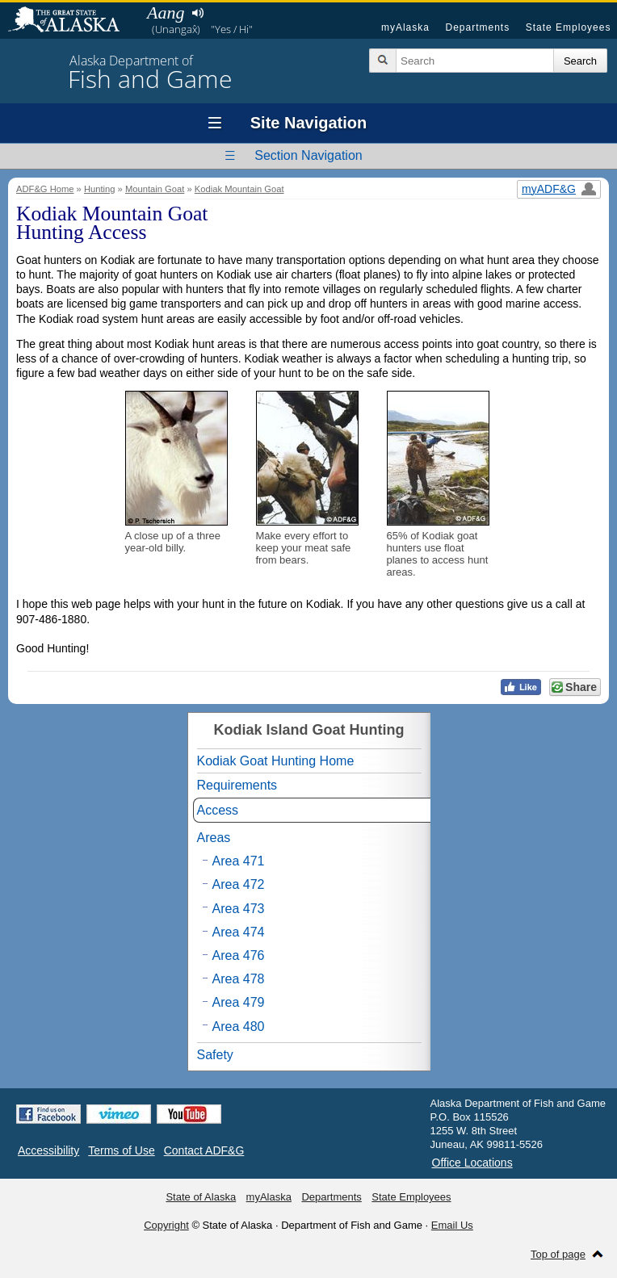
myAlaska (405, 27)
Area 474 (238, 932)
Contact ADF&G (204, 1150)
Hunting (99, 189)
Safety (215, 1055)
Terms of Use (121, 1150)
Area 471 (238, 861)
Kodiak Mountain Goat (239, 189)
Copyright (166, 1225)
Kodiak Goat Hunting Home (276, 761)
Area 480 (238, 1026)
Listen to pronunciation (197, 13)
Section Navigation (308, 155)
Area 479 (238, 1002)
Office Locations (472, 1162)
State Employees (568, 27)
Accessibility (48, 1150)
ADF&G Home (45, 189)
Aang (165, 12)
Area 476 (238, 955)
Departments (477, 27)
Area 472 (238, 884)
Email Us (452, 1225)
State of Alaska (72, 21)
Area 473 (238, 909)
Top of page (558, 1254)
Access (218, 810)
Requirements (237, 785)
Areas (214, 837)
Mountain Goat (154, 189)
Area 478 (238, 979)
